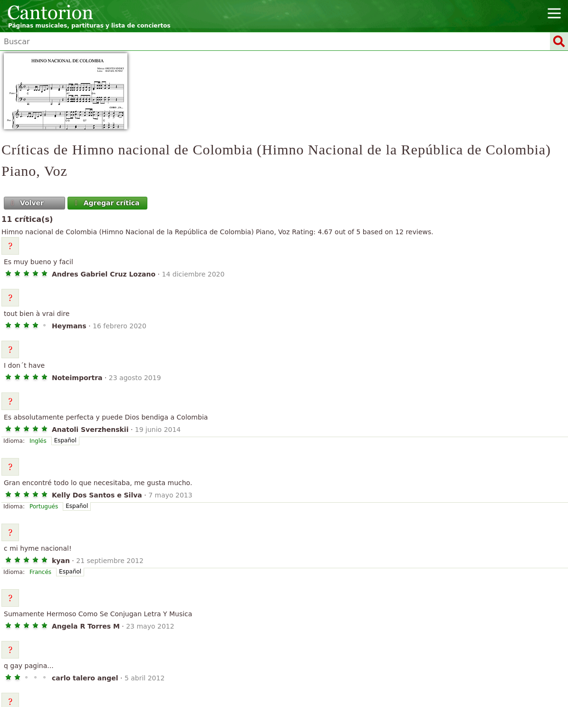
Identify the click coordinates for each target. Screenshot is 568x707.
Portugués (43, 506)
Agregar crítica (106, 203)
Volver (27, 203)
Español (65, 440)
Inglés (38, 441)
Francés (40, 572)
